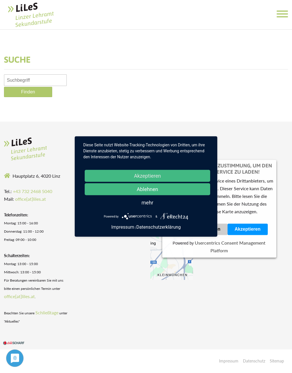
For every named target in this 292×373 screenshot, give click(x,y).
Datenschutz (254, 360)
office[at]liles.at (30, 199)
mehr (147, 203)
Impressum (228, 360)
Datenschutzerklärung (158, 227)
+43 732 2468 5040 (32, 191)
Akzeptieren (248, 229)
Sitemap (277, 360)
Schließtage (46, 312)
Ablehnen (147, 189)
